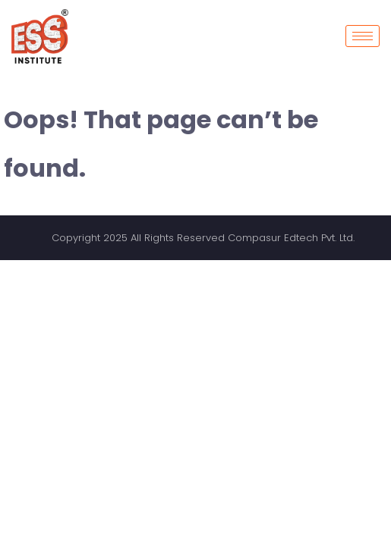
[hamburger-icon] (362, 36)
